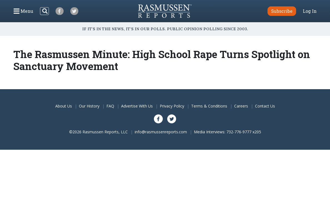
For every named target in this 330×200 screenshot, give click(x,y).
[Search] (44, 11)
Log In (310, 11)
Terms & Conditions (209, 106)
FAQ (110, 106)
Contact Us (265, 106)
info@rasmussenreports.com (161, 131)
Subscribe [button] (281, 11)
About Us (63, 106)
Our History (89, 106)
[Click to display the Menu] (23, 11)
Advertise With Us (137, 106)
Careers (241, 106)
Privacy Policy (172, 106)
